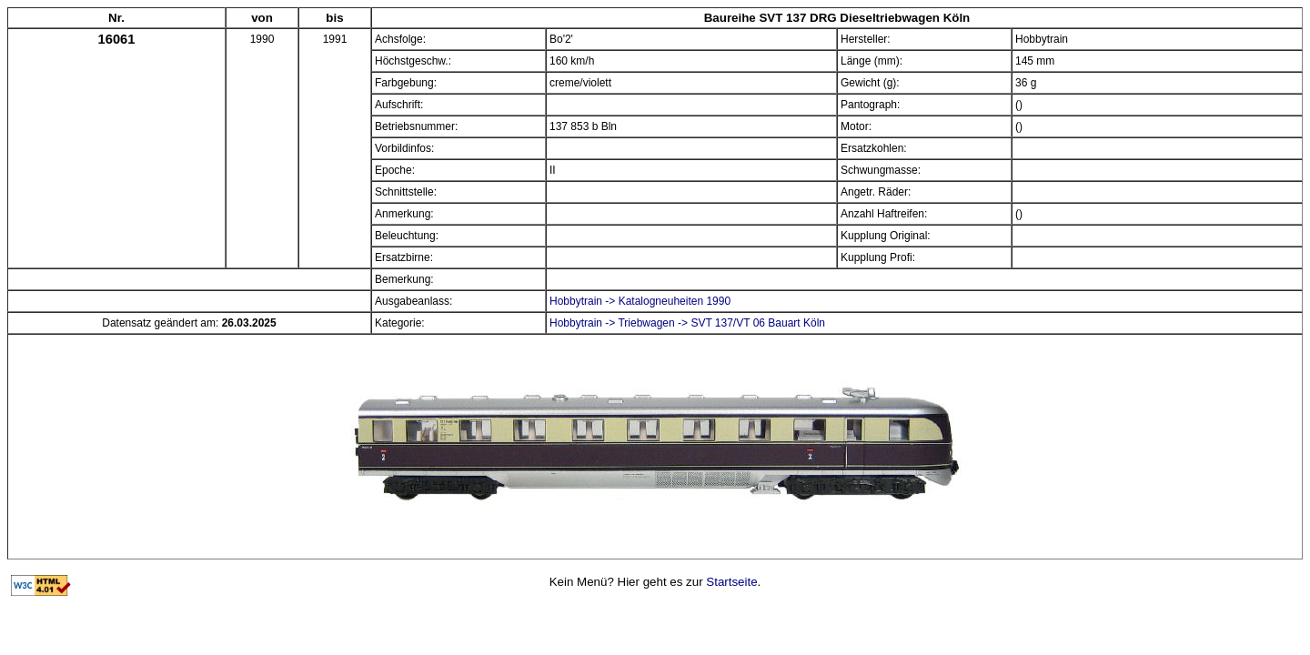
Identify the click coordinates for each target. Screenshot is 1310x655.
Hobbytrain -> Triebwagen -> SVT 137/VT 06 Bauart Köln (687, 323)
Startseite (731, 582)
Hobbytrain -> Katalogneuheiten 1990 (640, 301)
